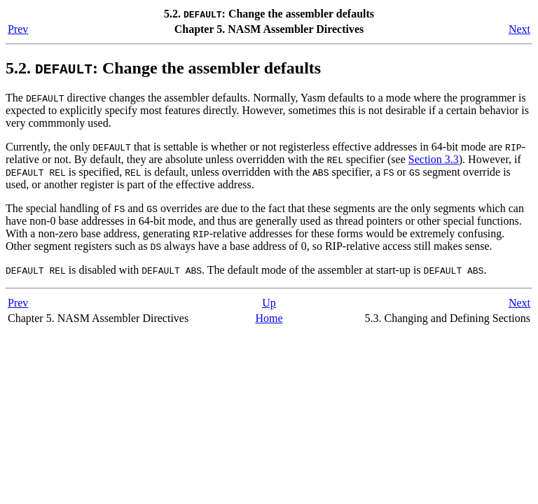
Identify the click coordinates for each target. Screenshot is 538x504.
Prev (18, 29)
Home (268, 318)
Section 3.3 (433, 159)
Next (519, 29)
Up (269, 303)
